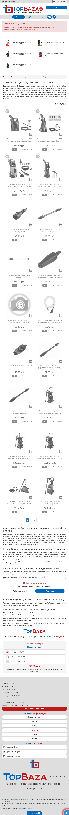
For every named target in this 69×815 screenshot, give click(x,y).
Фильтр (59, 104)
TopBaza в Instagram (12, 752)
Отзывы (34, 734)
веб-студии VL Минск (25, 808)
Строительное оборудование (20, 77)
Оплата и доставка (34, 717)
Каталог (17, 17)
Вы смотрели (34, 813)
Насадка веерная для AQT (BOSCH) (19, 365)
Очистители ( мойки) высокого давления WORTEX (54, 54)
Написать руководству (34, 709)
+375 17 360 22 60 (15, 661)
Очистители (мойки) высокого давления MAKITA (22, 65)
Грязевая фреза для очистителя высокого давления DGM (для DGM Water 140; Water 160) (50, 277)
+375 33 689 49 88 (15, 656)
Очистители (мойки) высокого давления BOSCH (22, 54)
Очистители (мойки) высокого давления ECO (22, 43)
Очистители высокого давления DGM (55, 43)
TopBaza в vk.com (11, 747)
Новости (34, 726)
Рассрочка (33, 672)
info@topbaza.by (9, 1)
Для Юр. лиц (34, 730)
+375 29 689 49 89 (15, 651)
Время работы (59, 1)
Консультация (19, 591)
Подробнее (50, 591)
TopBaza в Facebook (11, 756)
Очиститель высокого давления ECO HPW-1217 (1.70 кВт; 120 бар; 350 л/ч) (19, 141)
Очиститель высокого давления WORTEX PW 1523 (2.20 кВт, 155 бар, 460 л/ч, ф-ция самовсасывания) (49, 186)
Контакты (34, 739)
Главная (6, 77)
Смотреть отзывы (16, 564)
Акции (34, 721)
